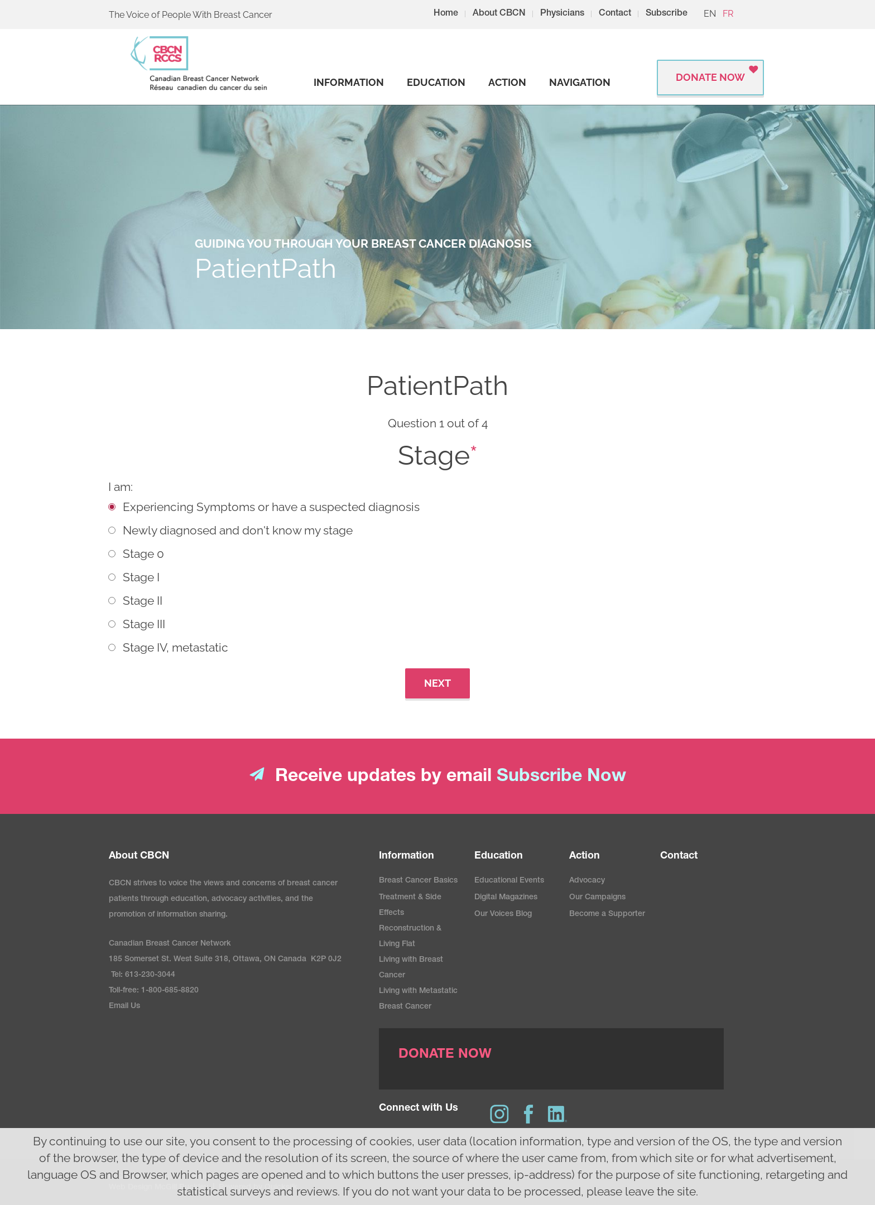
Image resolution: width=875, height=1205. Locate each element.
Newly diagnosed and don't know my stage (238, 530)
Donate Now (710, 77)
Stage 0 (143, 554)
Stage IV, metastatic (175, 647)
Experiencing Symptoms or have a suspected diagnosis (271, 507)
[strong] (348, 82)
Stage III (144, 624)
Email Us (124, 1006)
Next (437, 683)
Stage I (141, 577)
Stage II (142, 601)
